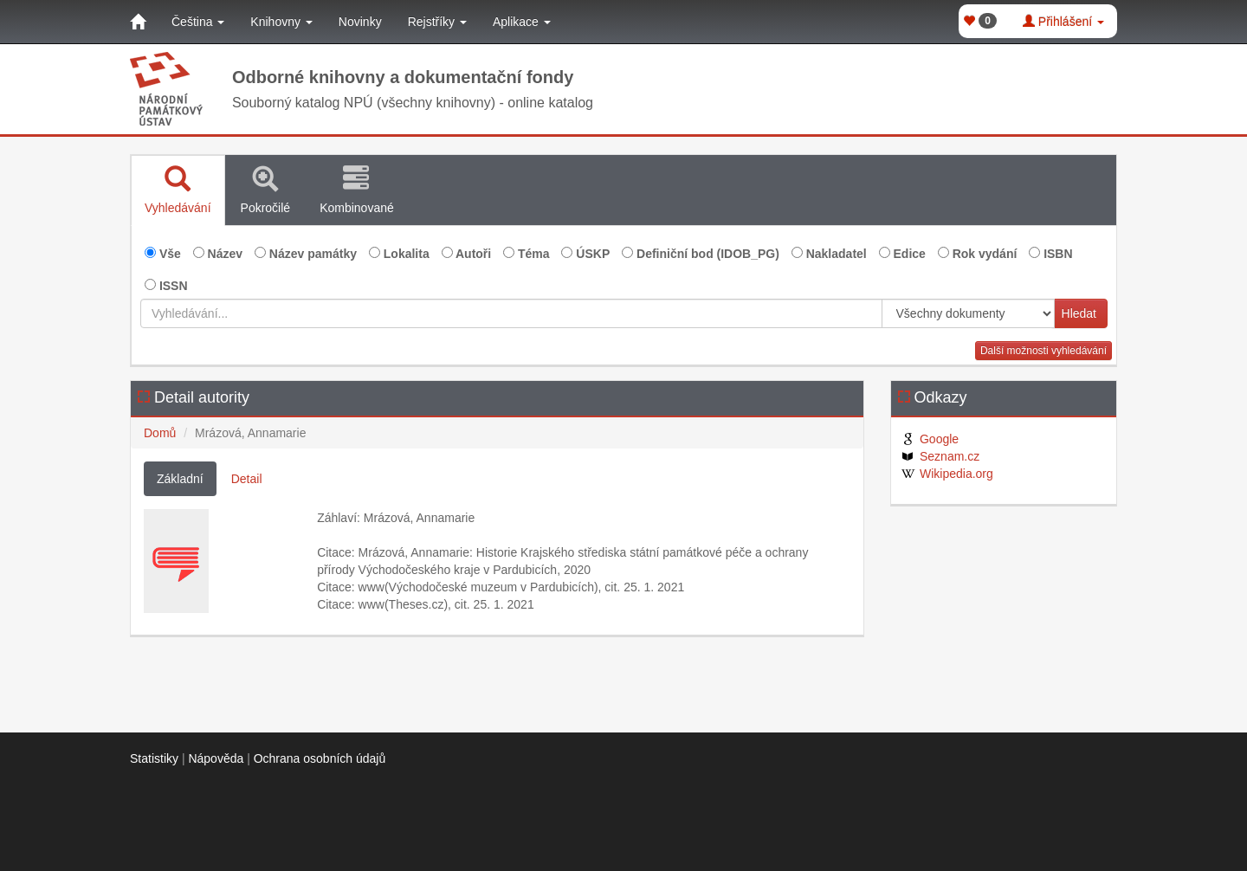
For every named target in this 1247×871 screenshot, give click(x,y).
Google (929, 439)
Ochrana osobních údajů (320, 758)
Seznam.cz (940, 456)
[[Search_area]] (968, 313)
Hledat (1079, 313)
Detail (246, 479)
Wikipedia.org (946, 474)
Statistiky (154, 758)
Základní (180, 479)
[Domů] (137, 21)
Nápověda (215, 758)
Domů (160, 433)
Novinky (360, 22)
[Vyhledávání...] (511, 313)
